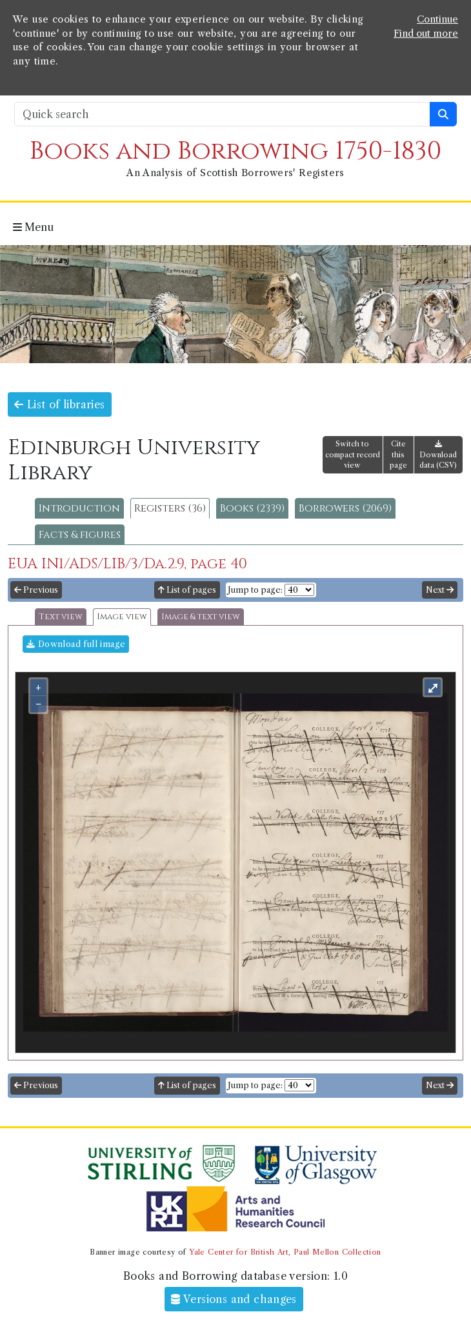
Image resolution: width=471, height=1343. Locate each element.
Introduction (79, 508)
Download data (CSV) (438, 455)
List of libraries (59, 404)
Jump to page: (255, 590)
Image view (122, 617)
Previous (36, 590)
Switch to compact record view (352, 454)
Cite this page (398, 454)
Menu (33, 227)
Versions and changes (234, 1299)
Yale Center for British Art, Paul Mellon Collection (285, 1252)
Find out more (426, 33)
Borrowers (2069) (345, 508)
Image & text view (200, 617)
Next (440, 590)
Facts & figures (80, 535)
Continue (437, 19)
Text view (61, 617)
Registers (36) (170, 508)
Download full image (75, 644)
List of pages (187, 590)
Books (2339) (252, 508)
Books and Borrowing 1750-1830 (235, 151)
